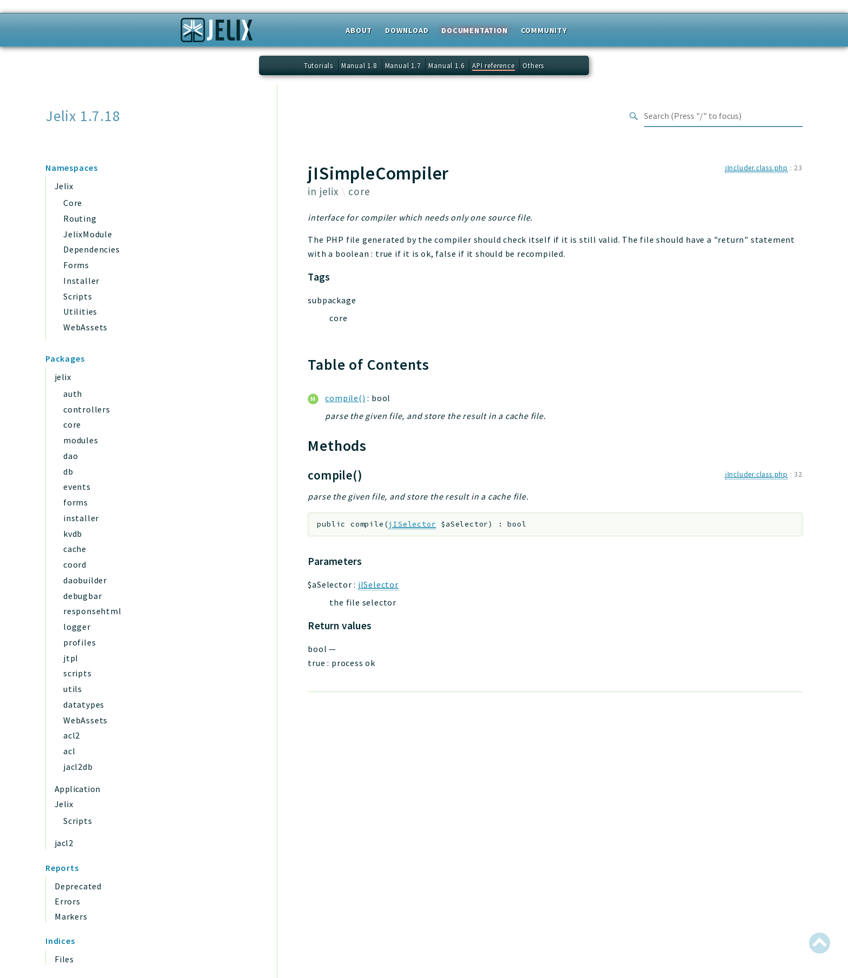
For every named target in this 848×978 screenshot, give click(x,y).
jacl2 (64, 842)
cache (75, 548)
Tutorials (318, 65)
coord (75, 564)
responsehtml (92, 611)
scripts (77, 673)
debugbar (82, 595)
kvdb (72, 533)
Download (406, 30)
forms (75, 502)
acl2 (71, 735)
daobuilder (85, 580)
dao (70, 455)
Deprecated (78, 886)
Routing (80, 218)
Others (533, 65)
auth (72, 393)
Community (544, 30)
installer (81, 518)
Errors (68, 901)
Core (72, 202)
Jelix (64, 186)
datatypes (83, 704)
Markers (71, 916)
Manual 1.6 (446, 65)
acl (69, 751)
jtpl (70, 658)
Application (77, 788)
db (68, 471)
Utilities (80, 311)
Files (64, 959)
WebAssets (85, 327)
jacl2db (78, 766)
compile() (345, 397)
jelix (63, 376)
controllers (86, 409)
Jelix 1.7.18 (83, 116)
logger (77, 626)
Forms (76, 265)
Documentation (474, 30)
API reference (493, 65)
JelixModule (87, 234)
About (359, 30)
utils (72, 688)
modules (80, 440)
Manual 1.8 (359, 65)
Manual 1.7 (403, 65)
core (72, 424)
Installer (81, 280)
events (77, 486)
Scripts (77, 296)
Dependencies (91, 249)
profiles (79, 642)
